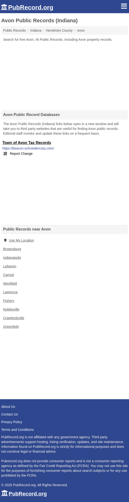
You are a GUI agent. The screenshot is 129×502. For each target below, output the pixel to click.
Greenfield (11, 327)
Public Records (14, 30)
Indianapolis (12, 258)
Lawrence (10, 292)
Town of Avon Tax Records (26, 143)
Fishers (8, 301)
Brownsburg (12, 249)
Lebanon (9, 266)
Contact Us (9, 414)
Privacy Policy (11, 422)
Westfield (10, 283)
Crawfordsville (13, 318)
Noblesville (11, 309)
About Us (8, 407)
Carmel (8, 275)
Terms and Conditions (17, 430)
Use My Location (18, 240)
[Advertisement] (64, 74)
